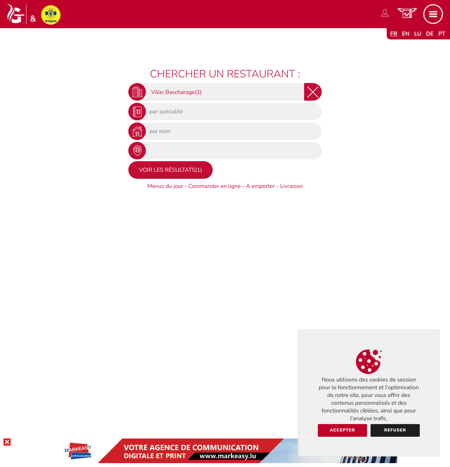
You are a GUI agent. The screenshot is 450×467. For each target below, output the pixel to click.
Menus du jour (165, 186)
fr (393, 34)
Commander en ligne (214, 186)
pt (441, 34)
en (406, 34)
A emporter (260, 186)
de (430, 34)
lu (417, 34)
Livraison (291, 186)
